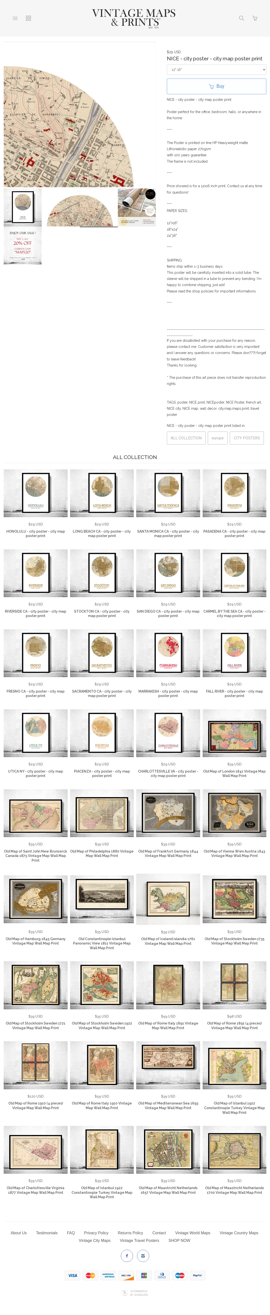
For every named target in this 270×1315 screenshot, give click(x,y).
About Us (19, 1233)
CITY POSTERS (247, 438)
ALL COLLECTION (186, 438)
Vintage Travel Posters (139, 1240)
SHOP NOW (179, 1240)
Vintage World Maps (192, 1233)
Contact (159, 1233)
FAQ (71, 1233)
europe (218, 438)
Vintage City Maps (95, 1240)
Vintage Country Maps (239, 1233)
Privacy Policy (96, 1233)
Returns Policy (130, 1233)
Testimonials (47, 1233)
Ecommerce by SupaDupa (139, 1293)
